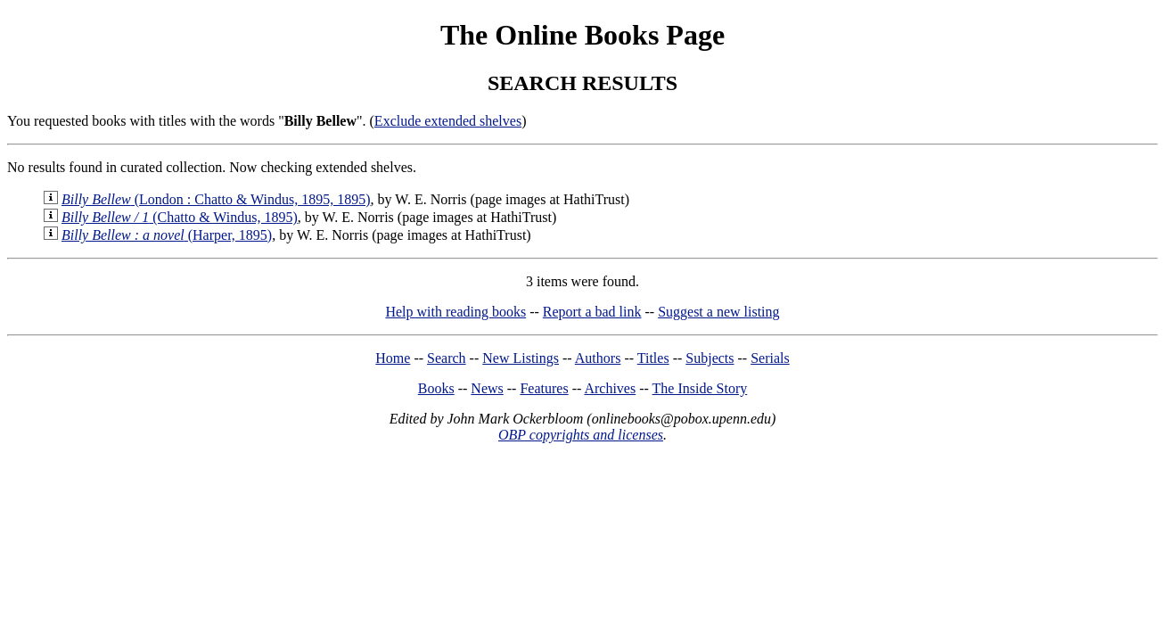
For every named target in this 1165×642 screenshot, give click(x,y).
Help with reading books (455, 311)
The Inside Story (700, 388)
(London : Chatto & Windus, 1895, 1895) (216, 199)
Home (392, 358)
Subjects (709, 358)
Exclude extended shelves (447, 120)
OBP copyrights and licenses (580, 434)
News (487, 388)
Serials (770, 358)
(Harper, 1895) (167, 235)
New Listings (520, 358)
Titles (653, 358)
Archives (610, 388)
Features (544, 388)
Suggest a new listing (718, 311)
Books (436, 388)
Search (446, 358)
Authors (598, 358)
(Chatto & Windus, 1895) (180, 217)
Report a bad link (592, 311)
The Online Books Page (582, 35)
